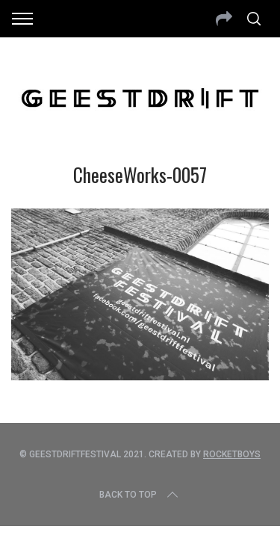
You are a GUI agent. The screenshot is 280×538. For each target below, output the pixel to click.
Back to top (140, 494)
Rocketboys (232, 454)
